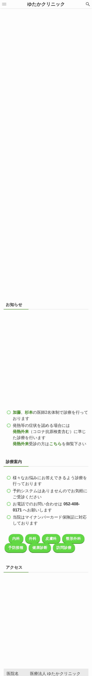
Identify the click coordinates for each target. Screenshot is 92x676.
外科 (32, 539)
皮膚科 (51, 539)
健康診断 (39, 548)
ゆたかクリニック (46, 4)
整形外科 (73, 539)
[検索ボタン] (88, 4)
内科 (16, 539)
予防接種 (15, 548)
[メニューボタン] (4, 4)
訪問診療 (63, 548)
